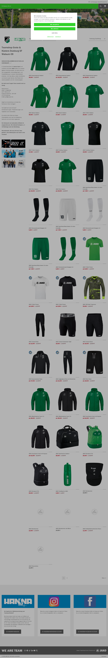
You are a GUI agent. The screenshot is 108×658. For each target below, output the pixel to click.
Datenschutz (50, 37)
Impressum (58, 37)
